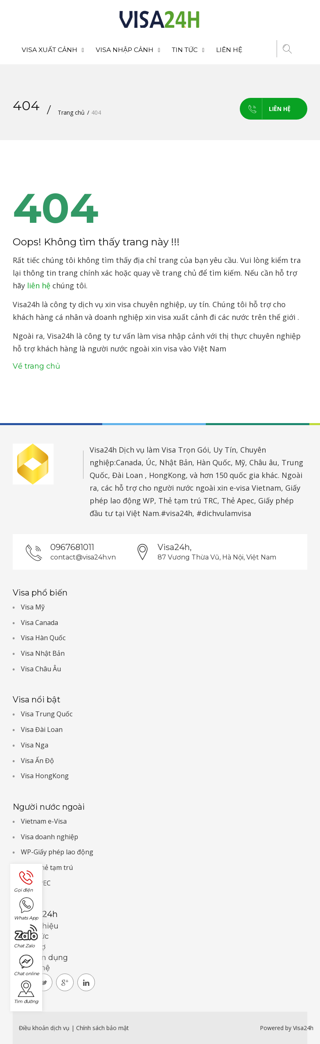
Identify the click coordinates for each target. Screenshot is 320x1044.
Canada (129, 462)
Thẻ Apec (237, 500)
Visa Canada (39, 622)
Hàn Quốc (213, 462)
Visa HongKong (45, 775)
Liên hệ (229, 50)
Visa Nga (34, 745)
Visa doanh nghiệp (49, 836)
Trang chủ (71, 112)
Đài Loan (127, 475)
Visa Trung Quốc (46, 713)
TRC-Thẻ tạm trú (47, 867)
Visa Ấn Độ (37, 760)
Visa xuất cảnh (53, 50)
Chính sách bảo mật (102, 1028)
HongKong (167, 475)
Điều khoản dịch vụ (45, 1028)
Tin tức (188, 50)
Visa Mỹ (33, 606)
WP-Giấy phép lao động (57, 851)
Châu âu (263, 462)
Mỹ (240, 462)
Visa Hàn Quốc (43, 637)
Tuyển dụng (45, 957)
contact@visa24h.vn (83, 557)
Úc (150, 462)
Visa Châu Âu (41, 668)
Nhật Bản (175, 462)
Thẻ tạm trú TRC (187, 500)
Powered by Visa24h (286, 1028)
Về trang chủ (36, 366)
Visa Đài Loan (42, 729)
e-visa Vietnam (255, 488)
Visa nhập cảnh (128, 50)
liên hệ (38, 285)
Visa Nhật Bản (43, 653)
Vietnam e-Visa (44, 821)
